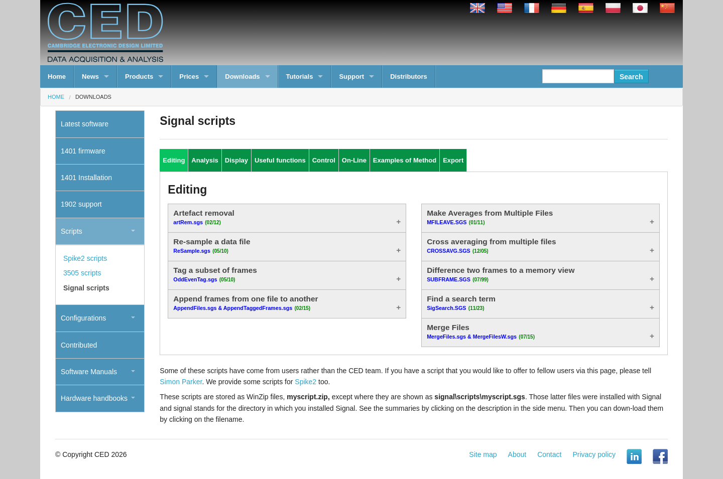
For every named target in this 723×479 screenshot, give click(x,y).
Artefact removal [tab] (203, 217)
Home (57, 76)
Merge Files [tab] (481, 331)
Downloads (242, 76)
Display (236, 160)
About (517, 454)
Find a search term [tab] (461, 302)
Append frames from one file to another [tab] (245, 302)
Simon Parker (181, 382)
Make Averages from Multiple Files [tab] (490, 217)
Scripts (71, 231)
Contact (549, 454)
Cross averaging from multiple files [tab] (491, 245)
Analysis (204, 160)
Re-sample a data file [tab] (211, 245)
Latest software (84, 124)
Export (453, 160)
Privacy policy (594, 454)
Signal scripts (86, 288)
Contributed (79, 345)
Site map (483, 454)
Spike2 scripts (85, 258)
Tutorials (299, 76)
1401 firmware (83, 151)
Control (323, 160)
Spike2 (305, 382)
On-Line (354, 160)
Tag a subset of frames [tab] (215, 274)
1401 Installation (86, 178)
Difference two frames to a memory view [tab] (500, 274)
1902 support (81, 204)
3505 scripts (82, 273)
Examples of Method (404, 160)
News (90, 76)
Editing (174, 160)
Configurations (83, 318)
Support (351, 76)
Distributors (408, 76)
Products (139, 76)
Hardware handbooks (94, 398)
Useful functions (280, 160)
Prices (189, 76)
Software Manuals (89, 372)
